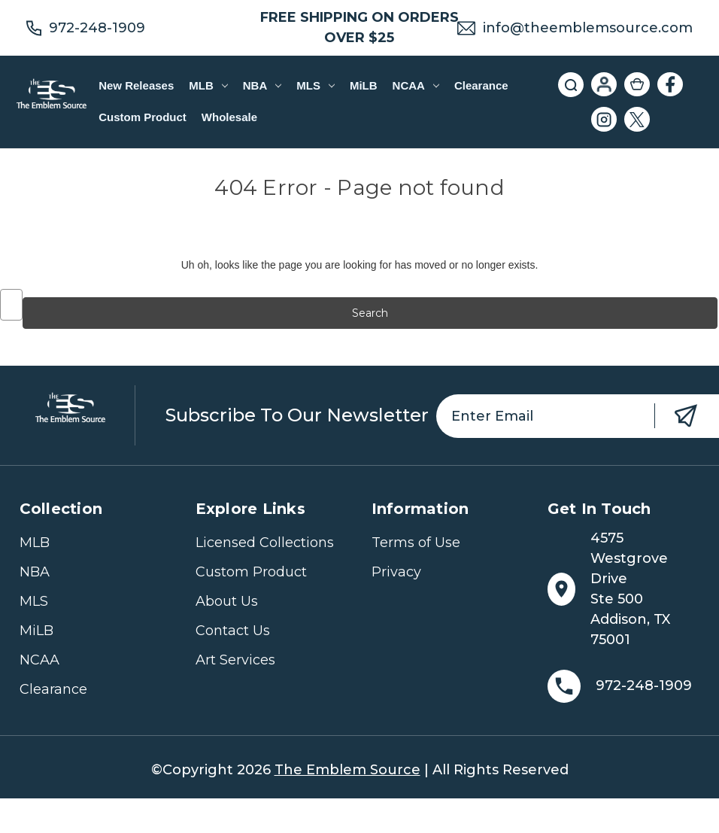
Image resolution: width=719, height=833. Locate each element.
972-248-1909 (97, 28)
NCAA (416, 85)
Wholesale (229, 117)
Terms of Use (416, 542)
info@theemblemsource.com (588, 28)
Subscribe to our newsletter (297, 415)
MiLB (364, 85)
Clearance (481, 85)
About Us (227, 601)
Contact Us (233, 630)
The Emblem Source (347, 770)
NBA (262, 85)
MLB (208, 85)
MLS (315, 85)
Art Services (235, 660)
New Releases (136, 85)
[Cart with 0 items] (637, 84)
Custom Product (143, 117)
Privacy (396, 572)
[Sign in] (603, 84)
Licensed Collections (265, 542)
